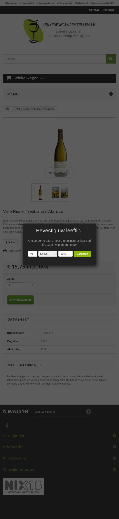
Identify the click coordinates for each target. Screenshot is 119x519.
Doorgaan (82, 254)
